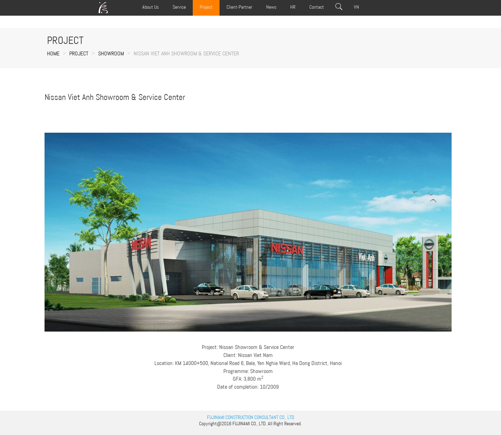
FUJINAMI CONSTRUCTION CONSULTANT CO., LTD (250, 417)
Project (78, 53)
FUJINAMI (241, 423)
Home (53, 53)
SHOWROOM (111, 53)
